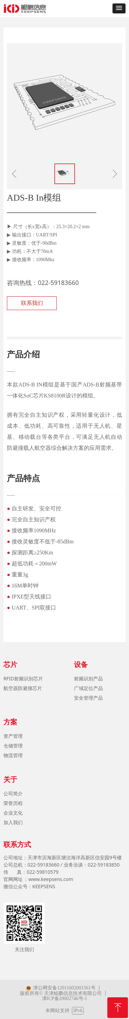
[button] (119, 8)
